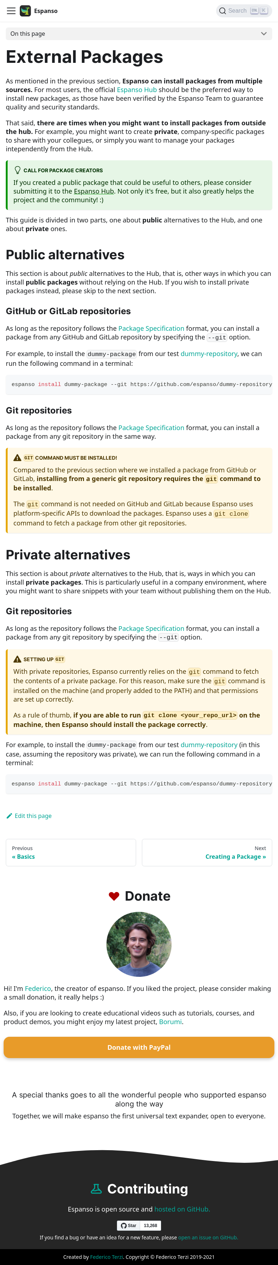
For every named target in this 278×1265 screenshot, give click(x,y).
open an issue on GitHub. (208, 1237)
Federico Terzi (106, 1256)
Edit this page (29, 816)
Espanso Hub (137, 89)
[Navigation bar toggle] (11, 10)
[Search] (244, 10)
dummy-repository (209, 353)
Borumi (170, 1021)
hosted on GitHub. (182, 1209)
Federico (38, 988)
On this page (27, 34)
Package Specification (151, 328)
